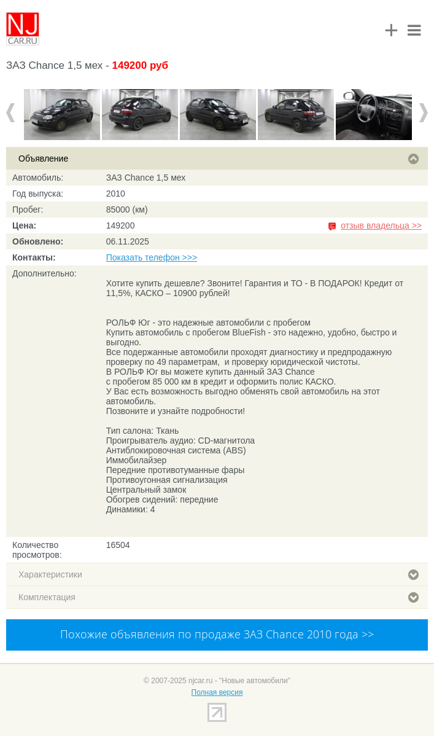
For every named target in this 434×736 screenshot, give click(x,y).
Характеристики (218, 574)
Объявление (218, 158)
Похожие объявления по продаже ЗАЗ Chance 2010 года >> (217, 634)
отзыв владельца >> (381, 225)
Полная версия (217, 692)
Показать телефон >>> (151, 257)
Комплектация (218, 597)
